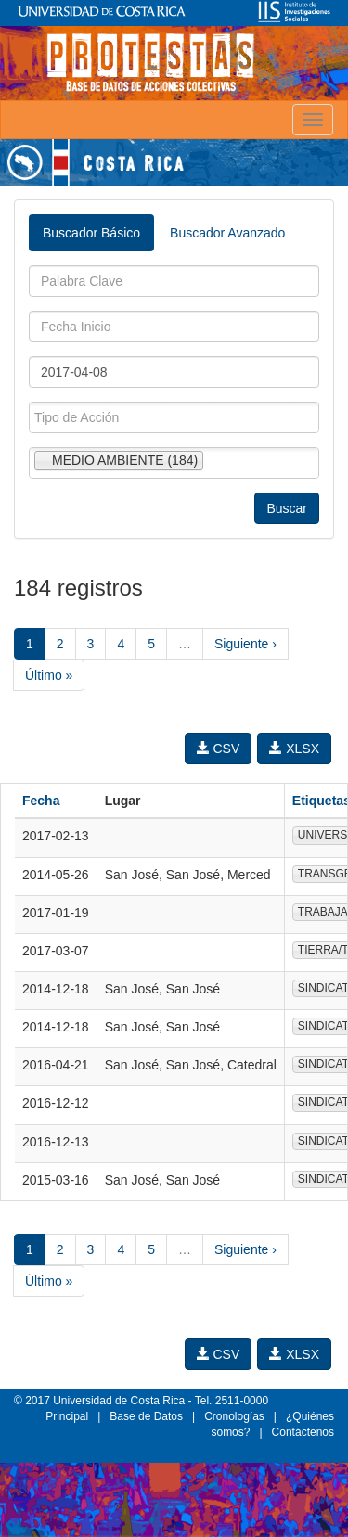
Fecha (40, 800)
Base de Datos (146, 1416)
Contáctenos (303, 1432)
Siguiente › (245, 643)
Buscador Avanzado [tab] (227, 232)
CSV (218, 748)
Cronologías (234, 1416)
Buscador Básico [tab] (91, 232)
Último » (48, 675)
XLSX (294, 748)
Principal (66, 1416)
